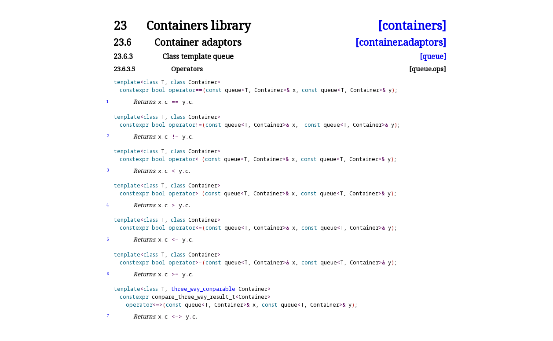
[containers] (412, 26)
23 (120, 26)
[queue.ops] (427, 69)
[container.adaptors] (400, 42)
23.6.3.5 (124, 69)
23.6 (123, 42)
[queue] (433, 56)
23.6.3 (123, 56)
